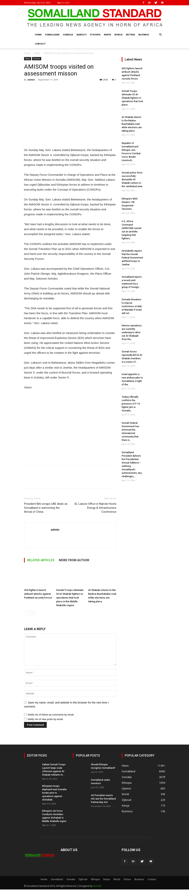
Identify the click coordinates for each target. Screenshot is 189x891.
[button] (160, 35)
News (37, 53)
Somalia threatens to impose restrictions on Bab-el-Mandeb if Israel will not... (132, 306)
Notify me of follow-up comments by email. (51, 714)
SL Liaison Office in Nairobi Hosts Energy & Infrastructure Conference (95, 507)
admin (31, 79)
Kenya (107, 34)
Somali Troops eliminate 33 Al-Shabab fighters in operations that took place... (132, 98)
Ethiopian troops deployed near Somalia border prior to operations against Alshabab (54, 793)
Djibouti (81, 34)
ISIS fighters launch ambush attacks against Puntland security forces (38, 594)
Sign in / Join (63, 2)
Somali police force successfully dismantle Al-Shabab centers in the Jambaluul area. (132, 179)
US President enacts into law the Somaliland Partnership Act (103, 799)
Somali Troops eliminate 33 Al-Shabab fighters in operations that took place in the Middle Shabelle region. (70, 598)
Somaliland (52, 34)
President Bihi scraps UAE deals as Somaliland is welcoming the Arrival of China (46, 507)
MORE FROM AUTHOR (74, 560)
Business (143, 34)
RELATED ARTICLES (40, 560)
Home (38, 34)
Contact (40, 43)
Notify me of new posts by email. (45, 719)
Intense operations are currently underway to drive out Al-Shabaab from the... (132, 332)
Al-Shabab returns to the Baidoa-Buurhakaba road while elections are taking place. (132, 124)
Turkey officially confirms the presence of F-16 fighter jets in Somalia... (131, 404)
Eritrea (130, 34)
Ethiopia (95, 34)
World (118, 34)
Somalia (68, 34)
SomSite (97, 886)
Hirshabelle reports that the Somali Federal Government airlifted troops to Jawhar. (132, 258)
